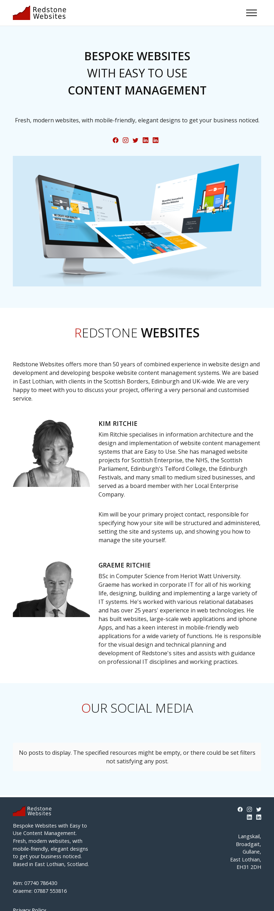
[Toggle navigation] (251, 12)
